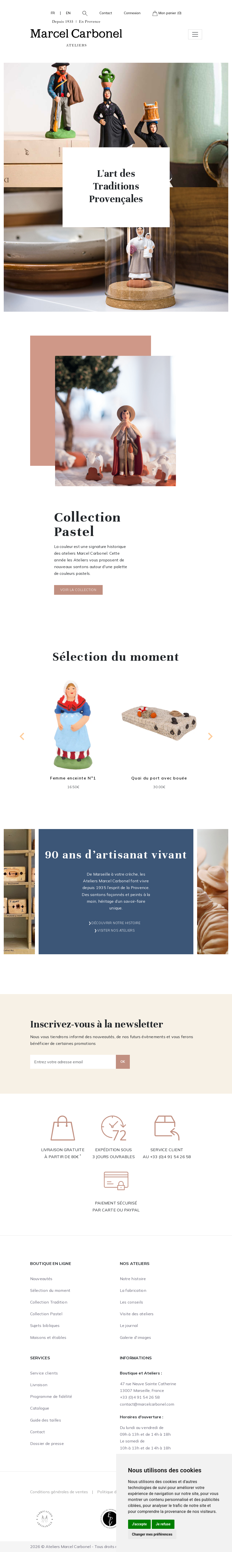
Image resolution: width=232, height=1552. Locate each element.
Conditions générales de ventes (59, 1491)
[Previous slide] (22, 736)
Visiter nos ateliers (116, 930)
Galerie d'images (135, 1337)
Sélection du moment (50, 1290)
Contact (105, 13)
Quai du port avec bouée (159, 778)
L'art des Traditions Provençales (116, 186)
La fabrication (133, 1290)
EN (68, 13)
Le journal (129, 1325)
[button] (83, 13)
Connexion (132, 13)
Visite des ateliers (137, 1313)
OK (122, 1062)
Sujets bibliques (45, 1325)
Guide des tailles (45, 1420)
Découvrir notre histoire (116, 923)
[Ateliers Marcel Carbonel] (76, 33)
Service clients (44, 1373)
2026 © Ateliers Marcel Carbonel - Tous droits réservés (80, 1546)
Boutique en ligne (50, 1263)
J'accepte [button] (139, 1524)
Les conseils (131, 1302)
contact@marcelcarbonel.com (147, 1404)
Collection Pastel (46, 1313)
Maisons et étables (48, 1337)
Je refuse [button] (163, 1524)
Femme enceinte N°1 (73, 778)
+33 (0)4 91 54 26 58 (170, 1156)
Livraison (39, 1384)
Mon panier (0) (167, 13)
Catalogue (39, 1408)
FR (53, 13)
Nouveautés (41, 1278)
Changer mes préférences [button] (152, 1534)
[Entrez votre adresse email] (73, 1062)
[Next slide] (210, 736)
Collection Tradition (48, 1302)
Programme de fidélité (51, 1396)
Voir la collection (78, 590)
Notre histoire (133, 1278)
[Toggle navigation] (195, 34)
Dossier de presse (47, 1443)
